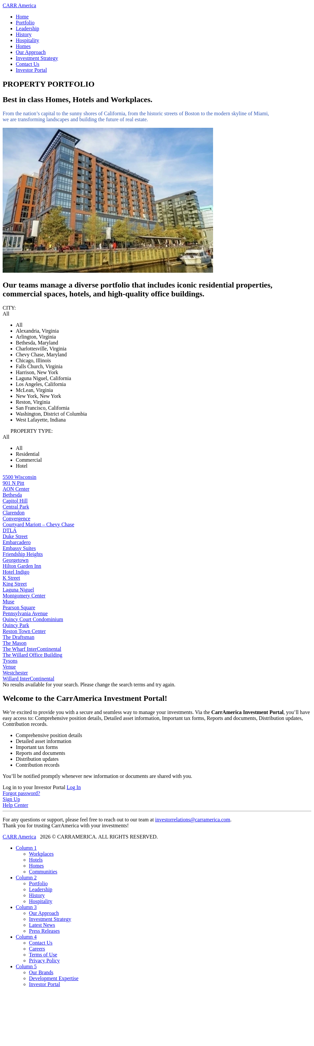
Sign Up (11, 799)
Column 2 (26, 877)
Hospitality (27, 40)
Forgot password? (21, 793)
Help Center (15, 805)
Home (22, 16)
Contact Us (27, 64)
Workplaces (41, 854)
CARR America (19, 5)
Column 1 (26, 848)
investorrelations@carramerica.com (192, 819)
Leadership (27, 28)
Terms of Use (43, 954)
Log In (74, 787)
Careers (37, 948)
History (24, 34)
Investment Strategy (37, 58)
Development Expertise (54, 978)
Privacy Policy (44, 960)
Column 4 (26, 937)
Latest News (42, 925)
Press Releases (44, 931)
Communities (43, 871)
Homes (23, 46)
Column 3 (26, 907)
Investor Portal (31, 70)
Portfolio (25, 22)
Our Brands (41, 972)
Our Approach (31, 52)
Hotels (36, 860)
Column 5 (26, 966)
